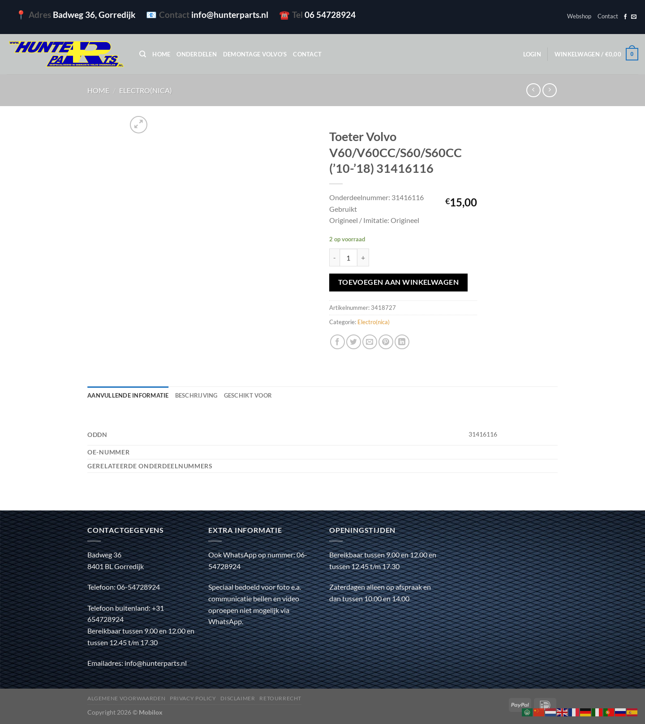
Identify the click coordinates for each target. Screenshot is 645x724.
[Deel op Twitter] (353, 341)
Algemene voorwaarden (126, 698)
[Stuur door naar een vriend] (369, 341)
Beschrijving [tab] (196, 395)
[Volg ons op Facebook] (625, 17)
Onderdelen (196, 54)
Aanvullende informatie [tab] (128, 395)
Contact (608, 16)
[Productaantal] (348, 257)
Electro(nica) (145, 90)
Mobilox (151, 712)
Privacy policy (193, 698)
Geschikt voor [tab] (248, 395)
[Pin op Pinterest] (385, 341)
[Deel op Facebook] (337, 341)
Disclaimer (237, 698)
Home (161, 54)
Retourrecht (280, 698)
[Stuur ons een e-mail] (633, 17)
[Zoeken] (142, 54)
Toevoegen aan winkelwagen (398, 282)
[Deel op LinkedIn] (402, 341)
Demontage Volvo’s (255, 54)
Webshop (579, 16)
